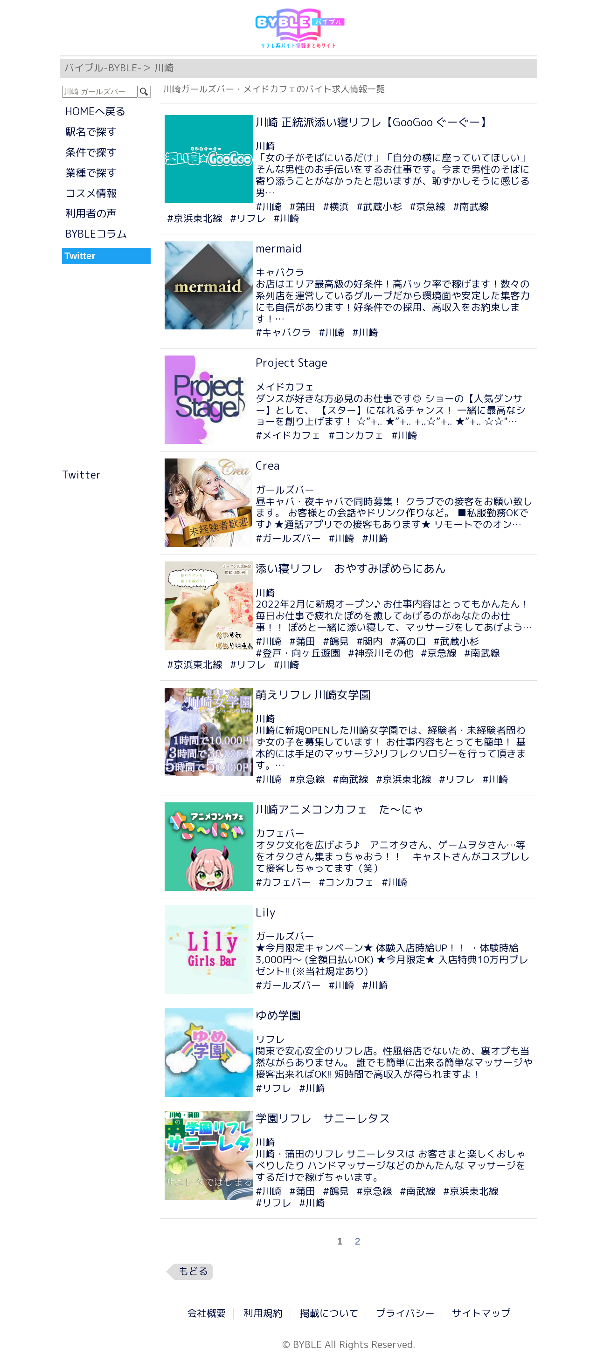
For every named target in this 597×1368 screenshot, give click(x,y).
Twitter (81, 474)
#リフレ (248, 218)
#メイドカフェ (288, 435)
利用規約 (263, 1313)
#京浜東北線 (194, 218)
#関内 (369, 641)
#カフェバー (283, 882)
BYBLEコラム (96, 233)
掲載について (329, 1313)
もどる (193, 1271)
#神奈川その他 (380, 653)
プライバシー (405, 1313)
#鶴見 (336, 641)
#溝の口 (408, 641)
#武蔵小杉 (379, 206)
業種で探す (91, 172)
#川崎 (269, 206)
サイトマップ (481, 1313)
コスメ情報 (91, 193)
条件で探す (91, 152)
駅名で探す (91, 131)
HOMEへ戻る (95, 111)
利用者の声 (91, 213)
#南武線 (471, 206)
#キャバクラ (283, 332)
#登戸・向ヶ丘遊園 (298, 653)
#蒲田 (302, 206)
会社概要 (206, 1313)
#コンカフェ (356, 435)
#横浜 (336, 206)
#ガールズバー (288, 538)
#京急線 (427, 206)
